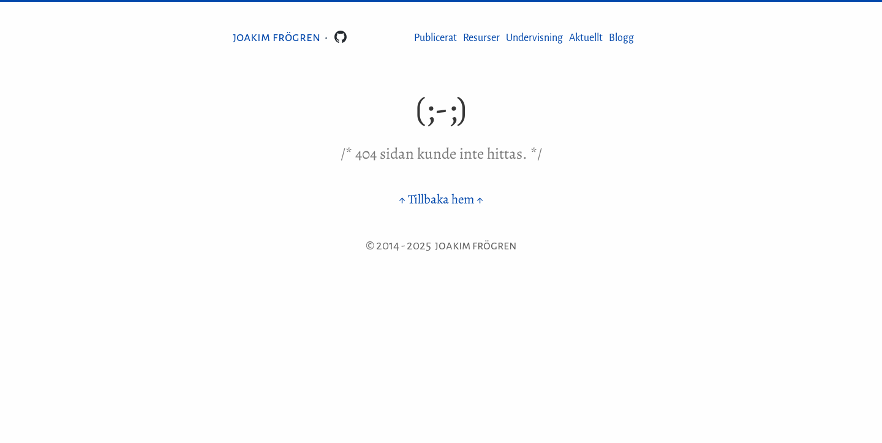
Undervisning (534, 38)
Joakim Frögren (276, 37)
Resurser (481, 38)
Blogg (621, 38)
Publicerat (435, 38)
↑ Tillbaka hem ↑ (441, 199)
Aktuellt (586, 38)
